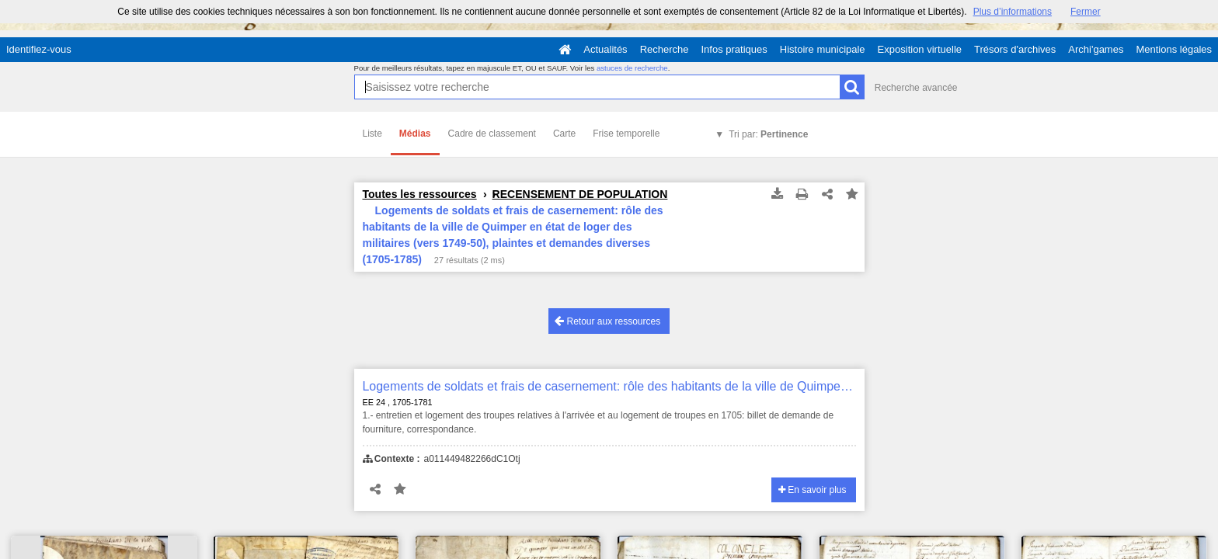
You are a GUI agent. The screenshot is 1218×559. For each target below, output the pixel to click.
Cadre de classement (492, 133)
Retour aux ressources (607, 321)
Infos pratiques (734, 49)
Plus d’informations (1012, 11)
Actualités (605, 49)
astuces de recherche (632, 68)
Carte (564, 133)
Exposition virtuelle (920, 49)
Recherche (664, 49)
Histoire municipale (822, 49)
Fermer (1085, 11)
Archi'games (1095, 49)
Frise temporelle (626, 133)
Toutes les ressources (420, 194)
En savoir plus (812, 489)
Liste (372, 133)
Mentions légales (1174, 49)
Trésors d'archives (1015, 49)
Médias (415, 133)
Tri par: (768, 134)
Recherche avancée (916, 87)
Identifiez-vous (38, 49)
